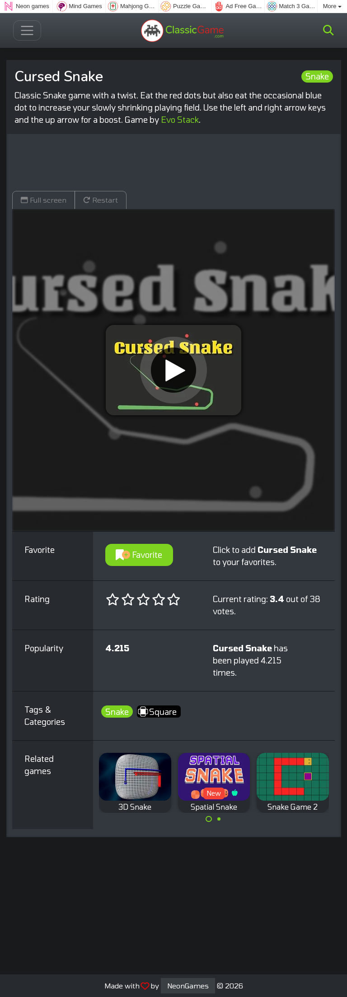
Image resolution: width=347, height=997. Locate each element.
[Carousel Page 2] (219, 819)
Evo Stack (180, 120)
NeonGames (188, 985)
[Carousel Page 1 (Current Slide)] (209, 819)
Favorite (139, 555)
